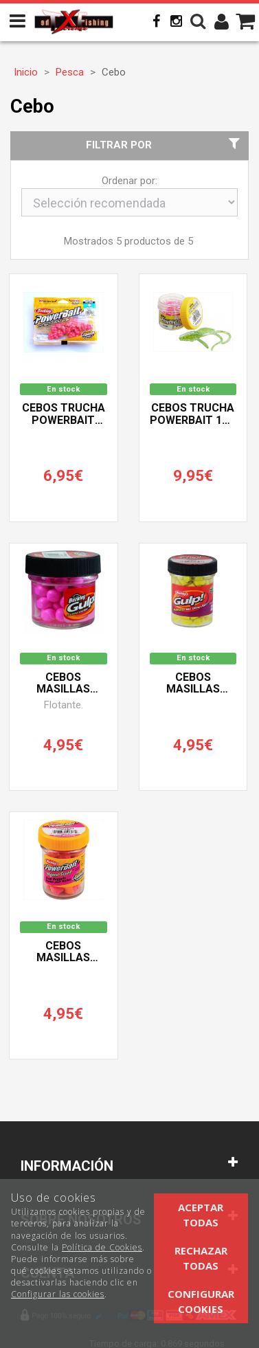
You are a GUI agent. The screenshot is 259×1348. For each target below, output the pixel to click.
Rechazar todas (200, 1258)
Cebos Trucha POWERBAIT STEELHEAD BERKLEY (63, 414)
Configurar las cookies (57, 1294)
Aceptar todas (200, 1214)
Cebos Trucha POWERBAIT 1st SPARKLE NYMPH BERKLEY (193, 414)
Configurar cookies (201, 1301)
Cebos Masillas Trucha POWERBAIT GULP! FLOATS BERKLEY (63, 683)
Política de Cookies (102, 1247)
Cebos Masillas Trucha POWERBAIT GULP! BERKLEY (193, 683)
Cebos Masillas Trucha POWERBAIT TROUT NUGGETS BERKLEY (63, 952)
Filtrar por (164, 144)
